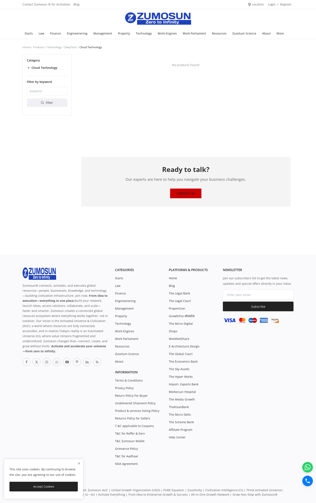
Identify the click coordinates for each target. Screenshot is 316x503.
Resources (219, 33)
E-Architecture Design (184, 346)
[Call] (307, 481)
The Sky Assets (179, 369)
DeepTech (70, 47)
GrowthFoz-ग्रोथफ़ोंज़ (181, 316)
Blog (76, 4)
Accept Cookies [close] (43, 486)
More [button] (280, 33)
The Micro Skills (180, 415)
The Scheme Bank (181, 422)
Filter (47, 103)
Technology (144, 33)
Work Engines (167, 33)
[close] (79, 463)
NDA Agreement (126, 464)
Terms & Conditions (129, 380)
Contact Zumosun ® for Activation (46, 4)
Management (102, 33)
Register (286, 4)
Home (26, 47)
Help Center (177, 437)
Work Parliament (194, 33)
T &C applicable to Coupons (134, 426)
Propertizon (177, 308)
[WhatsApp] (307, 467)
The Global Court (181, 354)
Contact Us (186, 193)
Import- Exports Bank (183, 384)
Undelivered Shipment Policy (135, 403)
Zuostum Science (244, 33)
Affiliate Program (180, 430)
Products (38, 47)
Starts (29, 33)
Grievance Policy (126, 449)
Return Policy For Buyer (131, 396)
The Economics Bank (183, 361)
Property (124, 33)
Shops (173, 331)
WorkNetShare (179, 339)
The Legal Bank (179, 293)
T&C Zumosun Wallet (129, 441)
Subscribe (258, 307)
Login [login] (272, 4)
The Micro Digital (181, 324)
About (266, 33)
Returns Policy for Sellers (132, 418)
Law (41, 33)
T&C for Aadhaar (126, 456)
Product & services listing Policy (137, 411)
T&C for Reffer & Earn (130, 433)
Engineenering (77, 33)
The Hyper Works (181, 377)
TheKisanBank (179, 407)
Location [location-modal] (256, 4)
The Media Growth (182, 399)
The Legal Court (180, 301)
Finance (55, 33)
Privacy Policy (124, 388)
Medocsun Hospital (182, 392)
